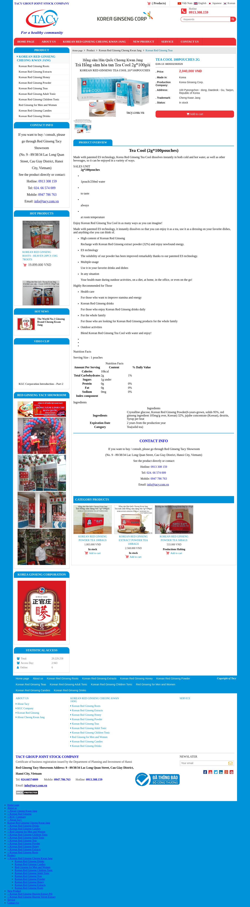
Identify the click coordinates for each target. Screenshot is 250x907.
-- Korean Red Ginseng (19, 814)
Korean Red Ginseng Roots (34, 66)
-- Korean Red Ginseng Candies (24, 828)
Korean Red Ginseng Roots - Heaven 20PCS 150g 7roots (40, 256)
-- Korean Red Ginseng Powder (23, 843)
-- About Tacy (14, 819)
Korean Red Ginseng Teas (33, 88)
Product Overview (93, 142)
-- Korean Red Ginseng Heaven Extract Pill (29, 894)
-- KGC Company (16, 817)
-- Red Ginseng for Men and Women (26, 831)
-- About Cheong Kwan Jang (22, 811)
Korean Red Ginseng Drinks (34, 116)
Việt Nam (187, 3)
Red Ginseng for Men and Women (38, 105)
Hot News (42, 311)
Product (41, 50)
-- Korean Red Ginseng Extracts (24, 849)
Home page (25, 41)
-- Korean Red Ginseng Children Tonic (27, 834)
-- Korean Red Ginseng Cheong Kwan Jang (29, 858)
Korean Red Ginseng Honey (34, 77)
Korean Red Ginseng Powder (35, 82)
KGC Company (25, 708)
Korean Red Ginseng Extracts (35, 71)
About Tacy (23, 704)
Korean (231, 3)
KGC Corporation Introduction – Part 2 (41, 384)
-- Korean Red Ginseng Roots (22, 852)
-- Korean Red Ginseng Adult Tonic (25, 837)
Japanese (217, 3)
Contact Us (190, 41)
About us (49, 41)
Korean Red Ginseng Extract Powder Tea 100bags (133, 540)
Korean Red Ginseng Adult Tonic (37, 93)
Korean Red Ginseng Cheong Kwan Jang (94, 41)
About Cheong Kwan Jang (31, 717)
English (202, 3)
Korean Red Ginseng (28, 712)
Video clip (41, 341)
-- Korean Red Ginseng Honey (23, 846)
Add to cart (194, 114)
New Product (143, 41)
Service (167, 41)
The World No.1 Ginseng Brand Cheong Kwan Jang (51, 322)
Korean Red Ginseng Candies (35, 110)
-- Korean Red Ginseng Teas (22, 840)
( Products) (159, 3)
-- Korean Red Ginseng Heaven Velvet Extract (31, 897)
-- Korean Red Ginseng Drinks (23, 825)
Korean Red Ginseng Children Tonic (39, 99)
